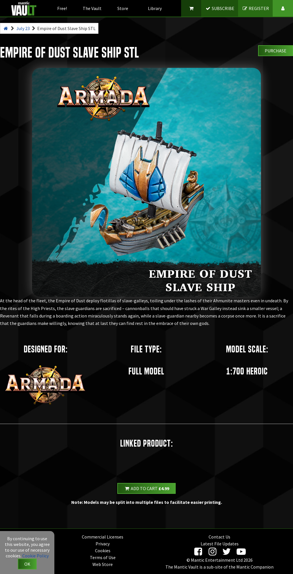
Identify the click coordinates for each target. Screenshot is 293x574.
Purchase (275, 51)
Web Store (102, 564)
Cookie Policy (35, 556)
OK (27, 564)
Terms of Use (103, 557)
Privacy (103, 544)
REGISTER (255, 8)
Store (122, 8)
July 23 (23, 28)
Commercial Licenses (102, 537)
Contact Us (219, 537)
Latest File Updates (220, 544)
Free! (62, 8)
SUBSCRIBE (220, 8)
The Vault (92, 8)
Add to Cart (146, 488)
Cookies (102, 550)
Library (155, 8)
